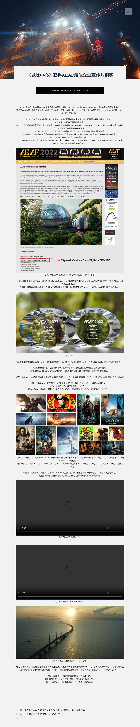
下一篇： (39, 714)
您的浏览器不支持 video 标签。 (70, 507)
